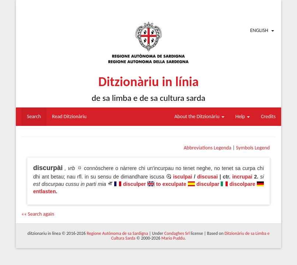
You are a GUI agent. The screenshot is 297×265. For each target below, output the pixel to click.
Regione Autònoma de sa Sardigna (117, 233)
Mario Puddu (173, 238)
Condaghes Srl (177, 233)
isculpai (182, 177)
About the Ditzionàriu (199, 116)
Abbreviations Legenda (207, 148)
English (259, 30)
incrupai (242, 177)
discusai (207, 177)
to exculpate (171, 184)
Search (34, 116)
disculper (134, 184)
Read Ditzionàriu (69, 116)
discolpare (242, 184)
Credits (268, 116)
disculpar (207, 184)
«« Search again (37, 214)
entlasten (44, 191)
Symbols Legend (253, 148)
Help (242, 116)
